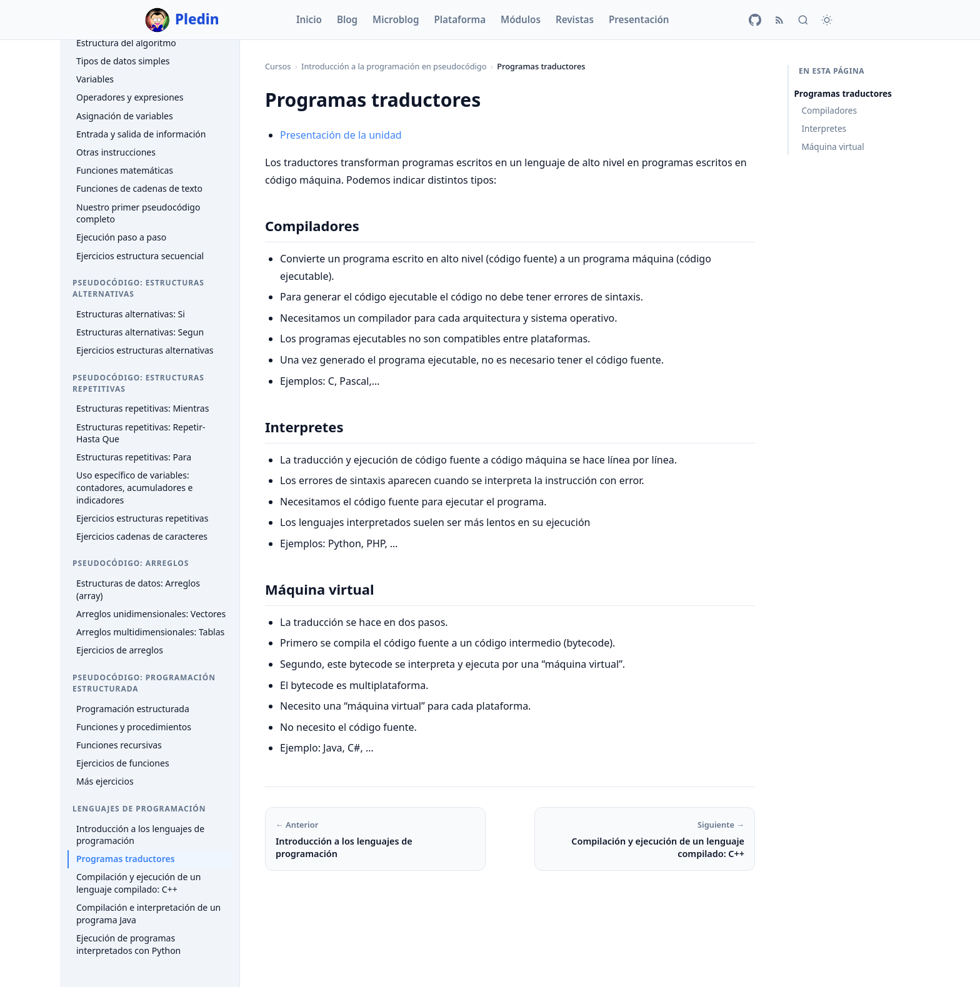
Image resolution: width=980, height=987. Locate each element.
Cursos (278, 66)
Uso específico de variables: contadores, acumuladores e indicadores (134, 487)
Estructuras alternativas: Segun (140, 332)
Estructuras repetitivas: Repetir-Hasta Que (140, 433)
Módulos (521, 19)
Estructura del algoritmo (126, 43)
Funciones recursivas (119, 745)
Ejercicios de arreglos (119, 650)
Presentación (639, 19)
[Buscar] (803, 20)
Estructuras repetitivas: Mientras (142, 408)
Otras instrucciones (116, 152)
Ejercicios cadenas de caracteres (142, 536)
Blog (347, 19)
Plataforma (460, 19)
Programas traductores (125, 859)
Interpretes (823, 128)
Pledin (182, 19)
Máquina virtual (832, 146)
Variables (95, 79)
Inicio (309, 19)
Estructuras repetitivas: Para (133, 457)
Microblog (395, 19)
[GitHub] (755, 20)
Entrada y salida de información (141, 134)
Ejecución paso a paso (121, 237)
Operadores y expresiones (129, 97)
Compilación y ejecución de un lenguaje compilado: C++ (138, 883)
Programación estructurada (132, 709)
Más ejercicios (105, 781)
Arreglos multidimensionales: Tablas (150, 632)
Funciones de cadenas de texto (139, 188)
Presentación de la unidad (341, 135)
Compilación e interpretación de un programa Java (148, 913)
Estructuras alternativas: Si (130, 314)
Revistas (575, 19)
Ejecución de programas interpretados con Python (128, 944)
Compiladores (829, 110)
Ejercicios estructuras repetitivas (142, 518)
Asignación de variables (124, 116)
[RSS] (779, 20)
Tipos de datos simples (123, 61)
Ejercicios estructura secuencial (140, 256)
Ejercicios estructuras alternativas (145, 350)
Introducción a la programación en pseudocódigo (393, 66)
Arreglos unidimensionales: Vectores (151, 614)
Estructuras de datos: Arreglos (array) (138, 589)
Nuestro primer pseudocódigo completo (138, 213)
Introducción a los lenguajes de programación (140, 835)
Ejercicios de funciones (122, 763)
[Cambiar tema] (827, 20)
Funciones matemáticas (124, 170)
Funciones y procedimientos (133, 727)
